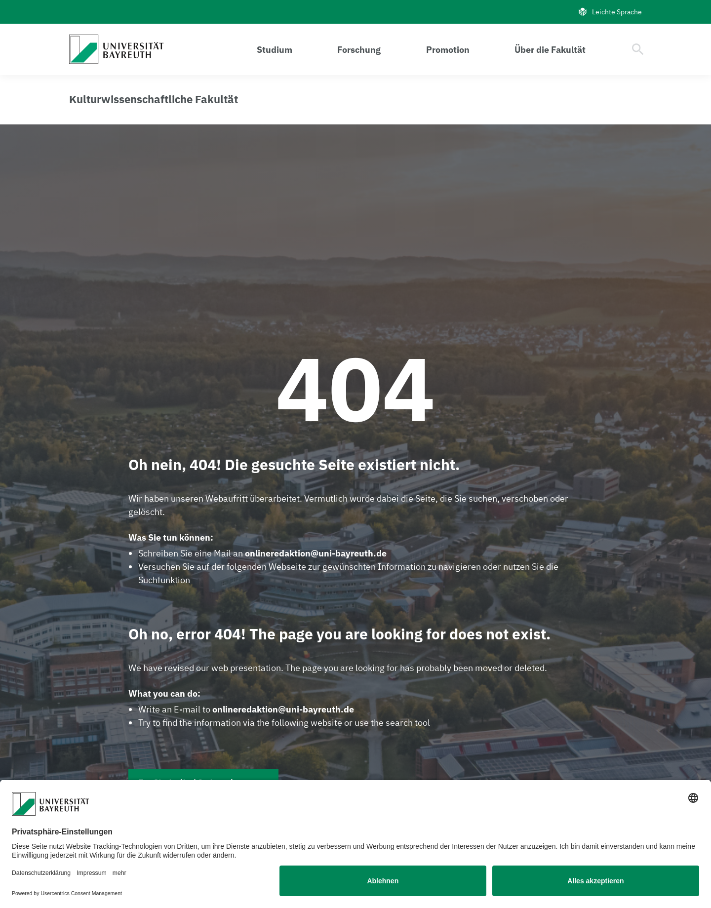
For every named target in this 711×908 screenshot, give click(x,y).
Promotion (448, 49)
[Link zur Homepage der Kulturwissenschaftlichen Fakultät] (153, 99)
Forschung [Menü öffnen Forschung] (359, 49)
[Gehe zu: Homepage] (119, 49)
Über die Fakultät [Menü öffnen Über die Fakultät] (550, 49)
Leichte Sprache (609, 11)
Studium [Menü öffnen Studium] (274, 49)
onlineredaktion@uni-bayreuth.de (316, 553)
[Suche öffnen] (638, 49)
